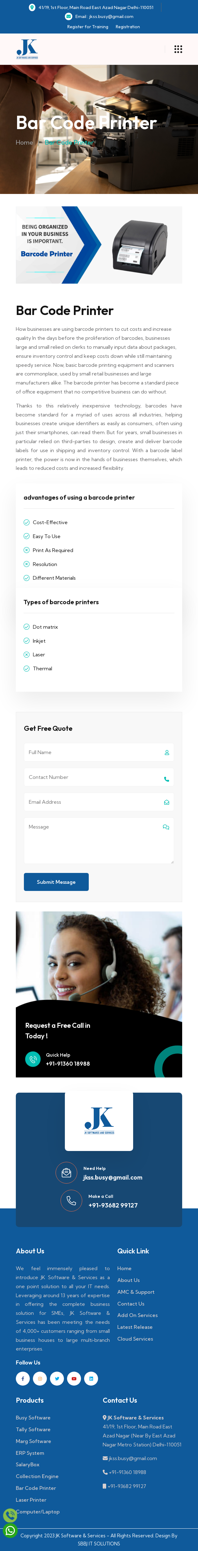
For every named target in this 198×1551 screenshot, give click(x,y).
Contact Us (130, 1304)
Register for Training (87, 26)
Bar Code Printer (36, 1488)
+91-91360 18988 (68, 1063)
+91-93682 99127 (113, 1205)
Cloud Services (135, 1339)
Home (24, 142)
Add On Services (137, 1315)
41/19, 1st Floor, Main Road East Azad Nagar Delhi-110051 (91, 7)
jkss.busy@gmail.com (112, 1177)
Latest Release (135, 1327)
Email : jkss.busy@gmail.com (99, 16)
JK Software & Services (135, 1417)
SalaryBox (27, 1464)
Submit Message (56, 882)
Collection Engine (37, 1476)
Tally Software (33, 1429)
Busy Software (33, 1417)
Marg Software (33, 1441)
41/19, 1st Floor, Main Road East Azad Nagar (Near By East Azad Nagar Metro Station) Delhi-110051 (142, 1435)
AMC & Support (136, 1292)
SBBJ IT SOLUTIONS (99, 1544)
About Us (128, 1280)
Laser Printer (31, 1500)
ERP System (30, 1453)
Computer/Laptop (38, 1511)
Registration (128, 26)
